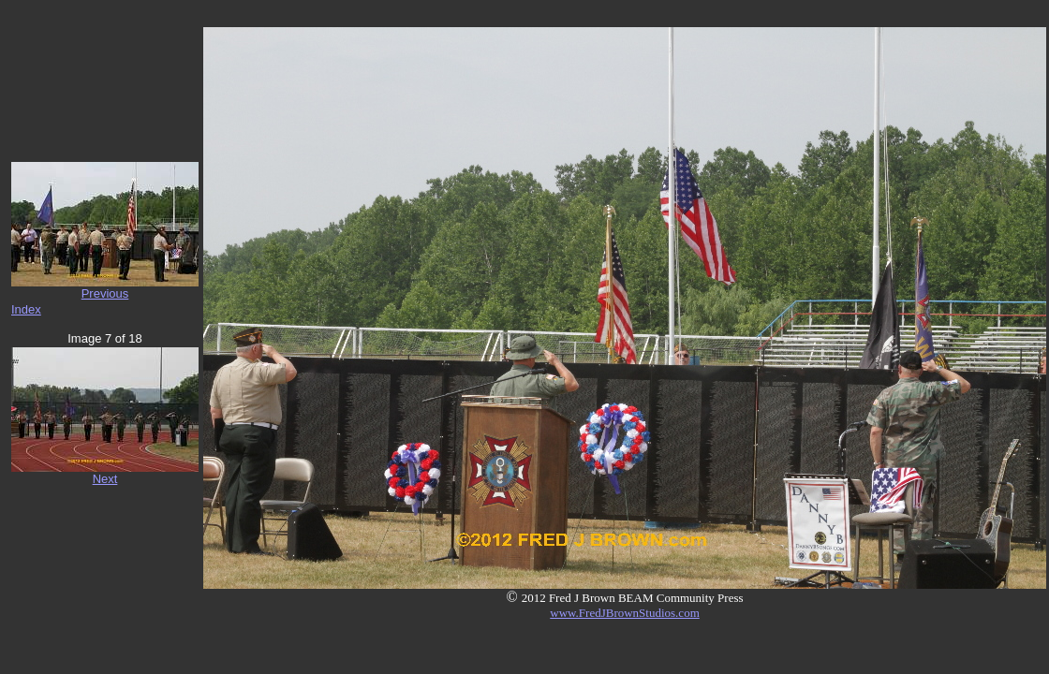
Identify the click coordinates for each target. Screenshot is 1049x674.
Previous (105, 293)
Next (105, 479)
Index (26, 309)
